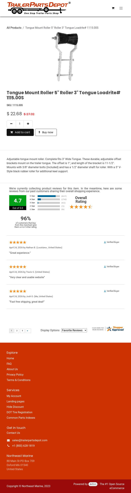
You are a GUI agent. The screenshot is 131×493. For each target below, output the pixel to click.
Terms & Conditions (19, 380)
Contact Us (13, 432)
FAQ (9, 363)
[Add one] (28, 123)
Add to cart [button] (20, 132)
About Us (12, 369)
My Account (14, 396)
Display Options (50, 330)
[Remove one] (11, 123)
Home (10, 358)
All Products (14, 27)
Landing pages (15, 401)
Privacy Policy (15, 374)
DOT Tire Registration (19, 412)
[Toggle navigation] (121, 8)
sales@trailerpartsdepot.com (29, 440)
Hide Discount (15, 406)
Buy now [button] (46, 132)
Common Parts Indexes (21, 417)
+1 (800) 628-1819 (23, 445)
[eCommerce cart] (113, 8)
